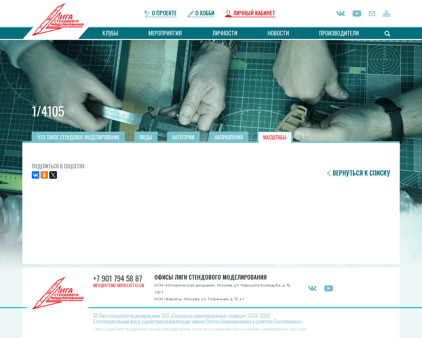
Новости (278, 33)
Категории (183, 137)
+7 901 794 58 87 (117, 278)
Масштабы (274, 137)
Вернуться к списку (361, 173)
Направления (228, 137)
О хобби (204, 13)
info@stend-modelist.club (118, 285)
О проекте (164, 13)
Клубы (110, 33)
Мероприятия (165, 33)
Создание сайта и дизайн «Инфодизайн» (250, 329)
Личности (224, 33)
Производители (339, 33)
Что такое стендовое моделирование (78, 137)
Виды (146, 137)
